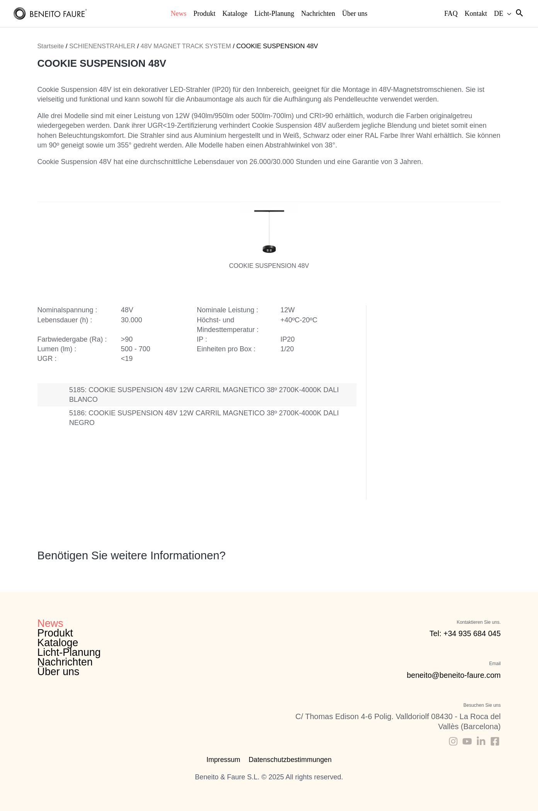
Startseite (50, 46)
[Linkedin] (481, 741)
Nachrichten (65, 662)
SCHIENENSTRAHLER (103, 46)
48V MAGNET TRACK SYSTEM (188, 46)
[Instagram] (453, 741)
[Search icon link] (519, 13)
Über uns (58, 672)
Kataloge (58, 642)
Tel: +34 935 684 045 (464, 633)
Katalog (161, 480)
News (50, 623)
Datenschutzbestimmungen (290, 760)
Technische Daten (208, 482)
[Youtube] (467, 741)
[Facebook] (495, 741)
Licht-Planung (69, 652)
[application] (507, 13)
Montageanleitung (185, 480)
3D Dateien (231, 482)
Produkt (55, 633)
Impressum (223, 760)
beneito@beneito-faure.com (453, 675)
